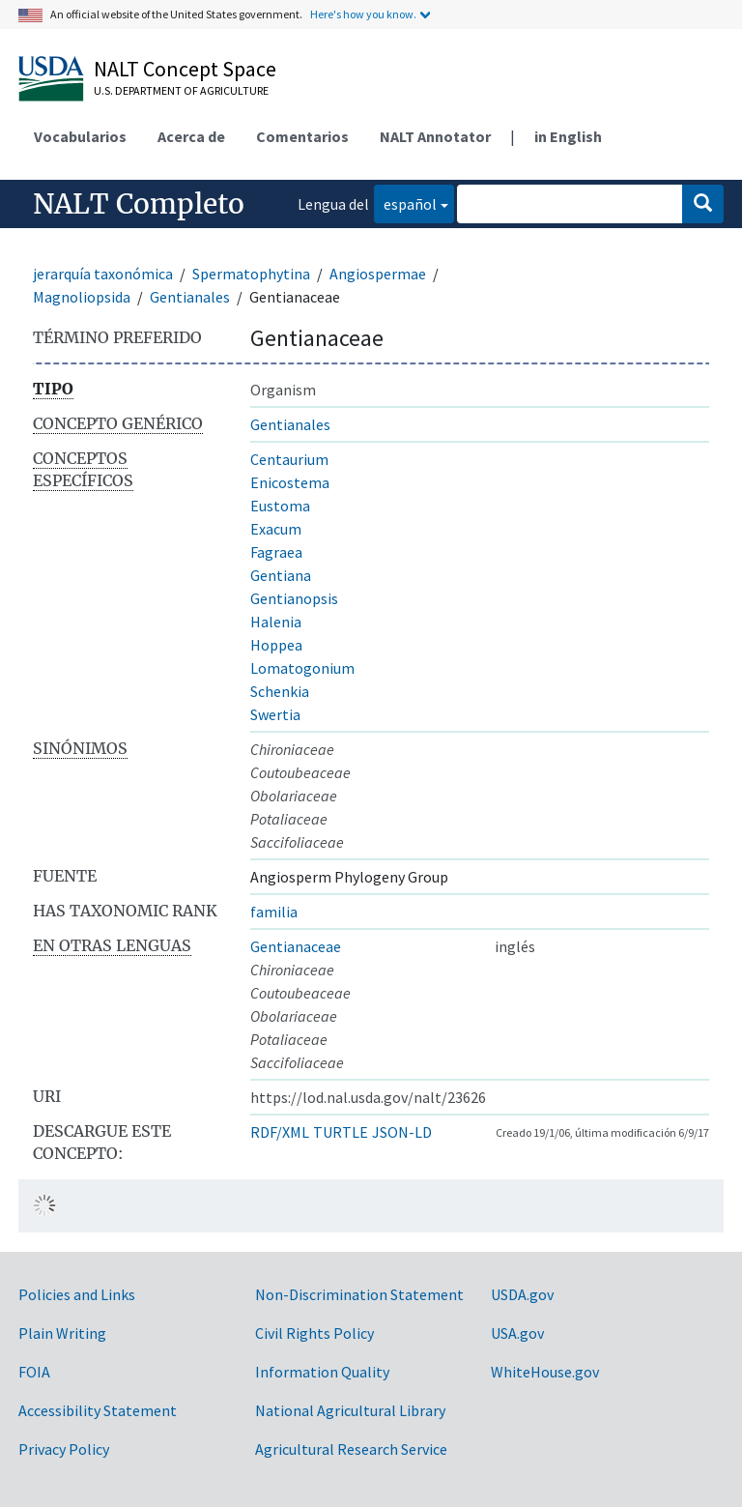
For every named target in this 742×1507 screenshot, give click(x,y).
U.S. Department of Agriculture (181, 90)
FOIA (34, 1371)
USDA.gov (522, 1294)
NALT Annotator (435, 136)
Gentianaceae (295, 946)
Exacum (275, 528)
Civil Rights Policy (314, 1333)
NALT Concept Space (185, 68)
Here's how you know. (363, 14)
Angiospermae (377, 273)
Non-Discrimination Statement (359, 1294)
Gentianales (190, 296)
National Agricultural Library (350, 1410)
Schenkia (279, 691)
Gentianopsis (294, 598)
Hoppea (276, 644)
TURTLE (340, 1132)
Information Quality (322, 1371)
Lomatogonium (302, 668)
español (405, 202)
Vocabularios (80, 136)
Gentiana (280, 575)
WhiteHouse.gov (545, 1371)
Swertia (275, 714)
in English (568, 136)
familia (274, 911)
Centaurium (289, 459)
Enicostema (289, 482)
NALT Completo (138, 204)
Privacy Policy (63, 1449)
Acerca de (191, 136)
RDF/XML (279, 1132)
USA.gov (517, 1333)
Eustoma (280, 505)
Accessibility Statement (97, 1410)
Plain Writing (62, 1333)
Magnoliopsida (81, 296)
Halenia (275, 621)
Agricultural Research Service (351, 1449)
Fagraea (276, 552)
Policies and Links (76, 1294)
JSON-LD (402, 1132)
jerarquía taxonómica (103, 273)
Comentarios (302, 136)
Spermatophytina (251, 273)
